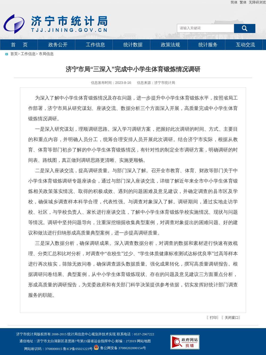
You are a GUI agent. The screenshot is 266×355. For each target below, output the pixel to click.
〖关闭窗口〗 (231, 318)
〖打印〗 (213, 318)
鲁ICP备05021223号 (78, 349)
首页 (14, 54)
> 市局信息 (44, 54)
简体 (234, 2)
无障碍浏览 (257, 2)
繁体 (243, 2)
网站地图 (144, 341)
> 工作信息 (27, 54)
